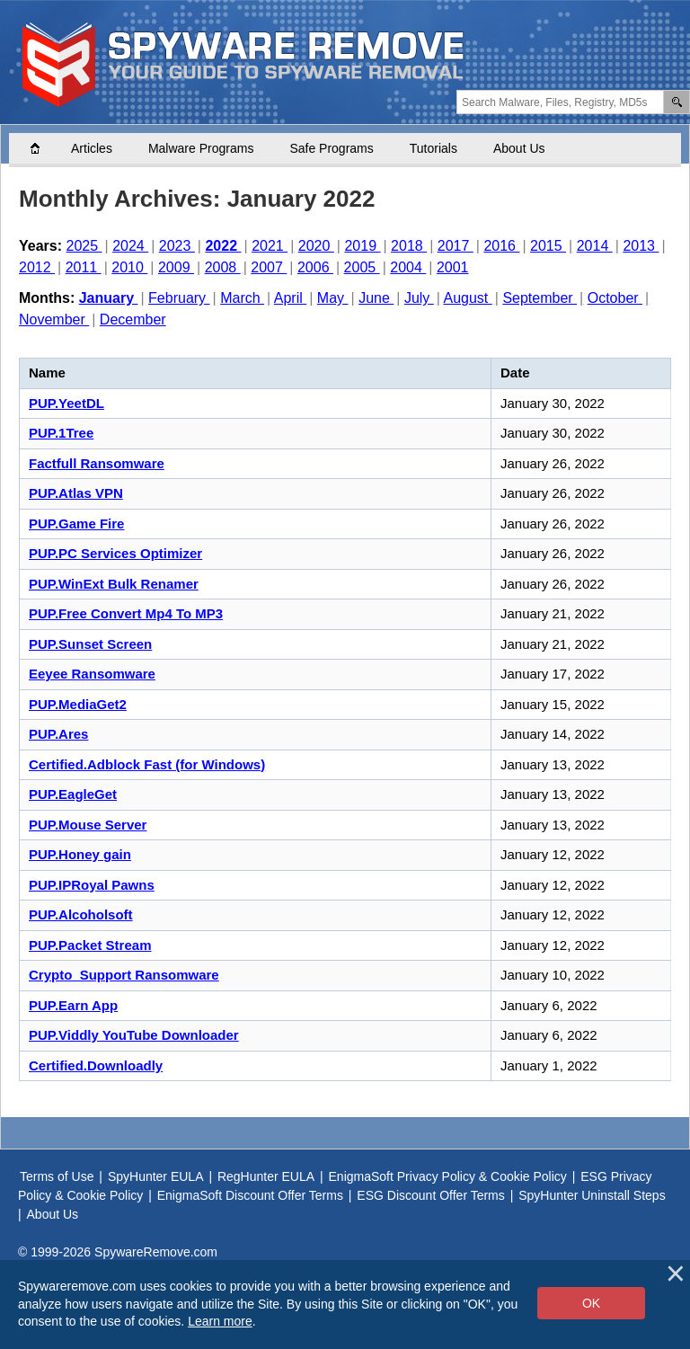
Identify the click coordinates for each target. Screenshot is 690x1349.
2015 (548, 245)
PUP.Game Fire (76, 523)
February (178, 298)
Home (44, 148)
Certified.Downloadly (96, 1065)
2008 (223, 267)
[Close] (676, 1273)
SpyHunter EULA (156, 1176)
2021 (270, 245)
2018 (409, 245)
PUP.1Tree (61, 432)
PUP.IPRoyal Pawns (92, 884)
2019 (362, 245)
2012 (37, 267)
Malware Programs (200, 148)
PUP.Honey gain (80, 854)
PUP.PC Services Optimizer (115, 553)
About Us (519, 148)
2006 (315, 267)
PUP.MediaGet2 (78, 704)
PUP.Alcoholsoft (81, 914)
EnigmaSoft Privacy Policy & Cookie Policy (448, 1176)
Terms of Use (56, 1176)
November (54, 319)
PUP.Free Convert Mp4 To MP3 (126, 613)
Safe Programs (331, 148)
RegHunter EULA (265, 1176)
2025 (84, 245)
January (108, 298)
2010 (129, 267)
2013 (641, 245)
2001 (453, 267)
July (419, 298)
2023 (177, 245)
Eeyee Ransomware (92, 673)
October (615, 298)
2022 (223, 245)
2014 (595, 245)
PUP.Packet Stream (90, 945)
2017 (455, 245)
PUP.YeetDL (66, 403)
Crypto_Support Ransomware (124, 974)
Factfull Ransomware (96, 463)
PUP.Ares (58, 733)
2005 (362, 267)
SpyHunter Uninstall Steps (591, 1195)
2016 (501, 245)
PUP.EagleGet (73, 794)
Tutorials (433, 148)
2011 (84, 267)
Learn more (220, 1321)
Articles (91, 148)
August (468, 298)
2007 (269, 267)
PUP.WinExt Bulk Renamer (114, 583)
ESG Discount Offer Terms (430, 1195)
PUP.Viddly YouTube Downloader (134, 1035)
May (333, 298)
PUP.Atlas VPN (76, 493)
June (376, 298)
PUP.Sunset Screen (90, 644)
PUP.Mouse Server (87, 824)
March (242, 298)
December (133, 319)
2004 (408, 267)
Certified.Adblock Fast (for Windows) (147, 764)
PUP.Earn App (73, 1005)
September (539, 298)
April (290, 298)
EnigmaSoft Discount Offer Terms (250, 1195)
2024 (130, 245)
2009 (176, 267)
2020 (316, 245)
